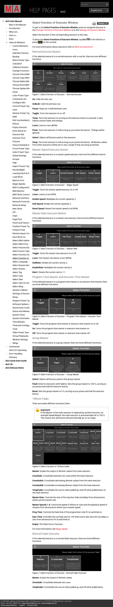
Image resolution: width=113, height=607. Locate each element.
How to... (13, 35)
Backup (16, 56)
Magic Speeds (19, 184)
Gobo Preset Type (21, 152)
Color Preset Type (21, 95)
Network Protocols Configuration (28, 201)
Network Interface (21, 198)
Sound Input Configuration (25, 308)
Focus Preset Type (21, 148)
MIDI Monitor (18, 191)
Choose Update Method (23, 88)
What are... (14, 32)
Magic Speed (61, 529)
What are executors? (84, 47)
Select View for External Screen (26, 283)
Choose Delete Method (23, 81)
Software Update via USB (24, 304)
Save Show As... (20, 237)
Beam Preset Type (21, 60)
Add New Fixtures (21, 53)
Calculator (17, 63)
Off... (15, 212)
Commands (14, 346)
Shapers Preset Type (22, 300)
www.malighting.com (49, 603)
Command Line (19, 99)
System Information (22, 318)
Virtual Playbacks (20, 336)
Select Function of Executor (25, 258)
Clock (15, 92)
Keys (11, 39)
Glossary (13, 357)
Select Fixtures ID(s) (22, 247)
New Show (17, 208)
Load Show (18, 177)
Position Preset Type (22, 226)
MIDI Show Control (21, 194)
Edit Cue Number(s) (21, 120)
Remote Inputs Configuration (26, 233)
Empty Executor (20, 127)
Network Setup (19, 205)
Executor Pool (19, 138)
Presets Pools (19, 230)
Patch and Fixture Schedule (25, 223)
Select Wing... (19, 286)
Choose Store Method (22, 85)
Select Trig (17, 272)
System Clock (19, 315)
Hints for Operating (17, 350)
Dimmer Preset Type (22, 113)
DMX (15, 117)
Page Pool (17, 219)
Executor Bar (18, 134)
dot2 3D (9, 364)
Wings (15, 343)
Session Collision (20, 290)
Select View (18, 279)
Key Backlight (19, 170)
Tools (15, 329)
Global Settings (19, 155)
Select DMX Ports (20, 244)
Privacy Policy (32, 605)
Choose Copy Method (22, 78)
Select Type (18, 276)
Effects (16, 124)
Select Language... (21, 262)
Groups (16, 159)
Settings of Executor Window (92, 30)
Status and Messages (22, 311)
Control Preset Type (21, 106)
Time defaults (19, 322)
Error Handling (15, 353)
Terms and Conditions (9, 605)
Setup (15, 297)
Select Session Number (23, 265)
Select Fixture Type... (22, 251)
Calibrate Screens (20, 67)
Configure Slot (19, 102)
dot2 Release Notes (14, 368)
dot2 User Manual (13, 21)
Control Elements (20, 46)
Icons (15, 49)
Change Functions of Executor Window (53, 30)
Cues (15, 109)
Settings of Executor (22, 293)
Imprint (22, 605)
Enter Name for (19, 131)
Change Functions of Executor (26, 71)
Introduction (14, 28)
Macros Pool (18, 180)
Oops (15, 216)
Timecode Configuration (23, 325)
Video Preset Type (21, 332)
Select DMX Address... (23, 240)
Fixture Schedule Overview (24, 145)
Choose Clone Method (23, 74)
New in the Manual (17, 25)
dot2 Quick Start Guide (16, 361)
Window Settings (20, 339)
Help (15, 163)
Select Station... (20, 269)
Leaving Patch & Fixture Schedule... (29, 173)
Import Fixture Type (21, 166)
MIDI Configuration (21, 187)
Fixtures (16, 141)
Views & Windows (17, 42)
